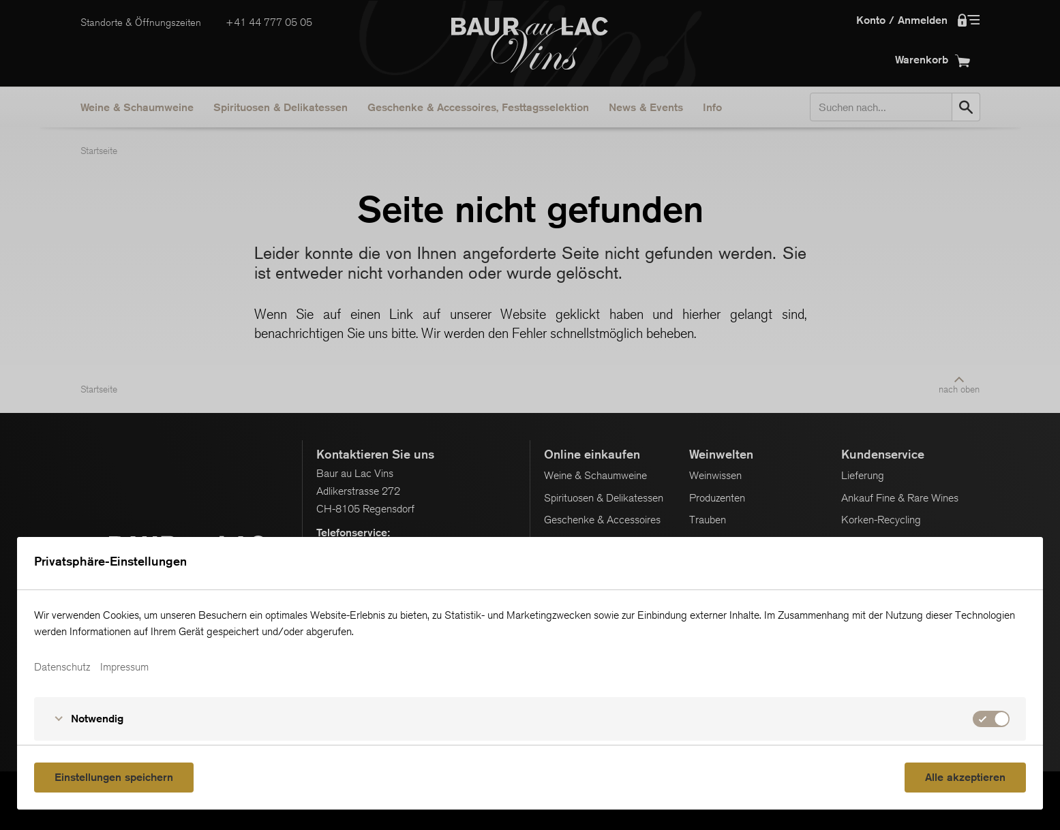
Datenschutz (62, 667)
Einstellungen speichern (114, 777)
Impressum (124, 667)
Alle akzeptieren (965, 777)
